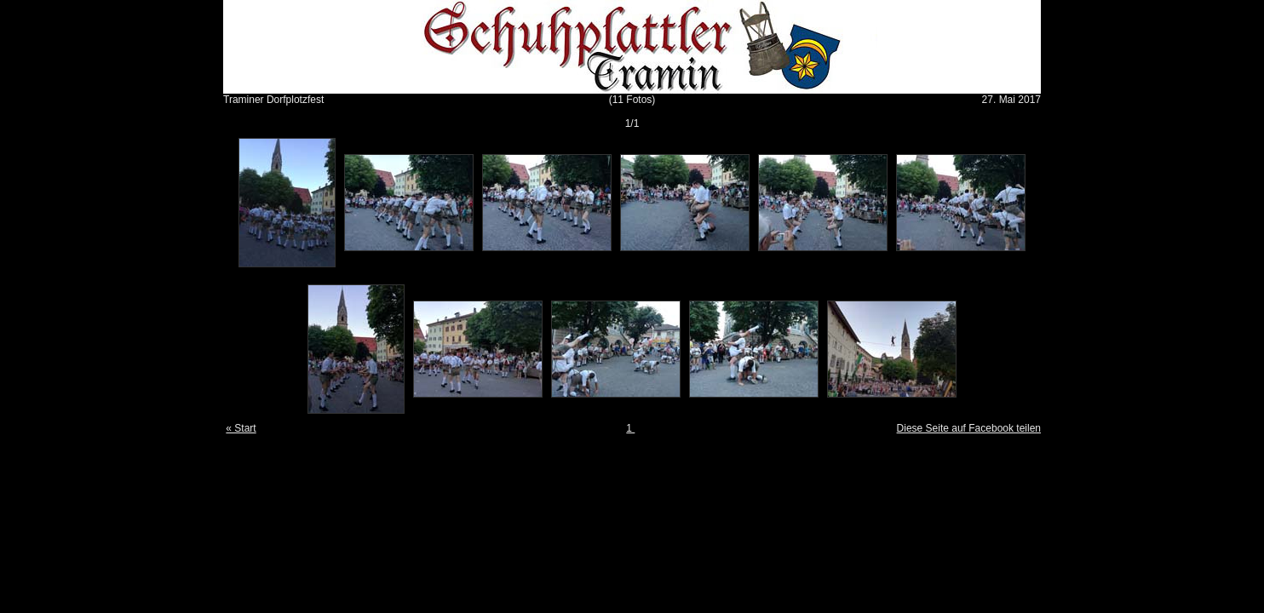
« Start (241, 428)
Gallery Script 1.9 (658, 440)
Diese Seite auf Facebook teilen (969, 428)
